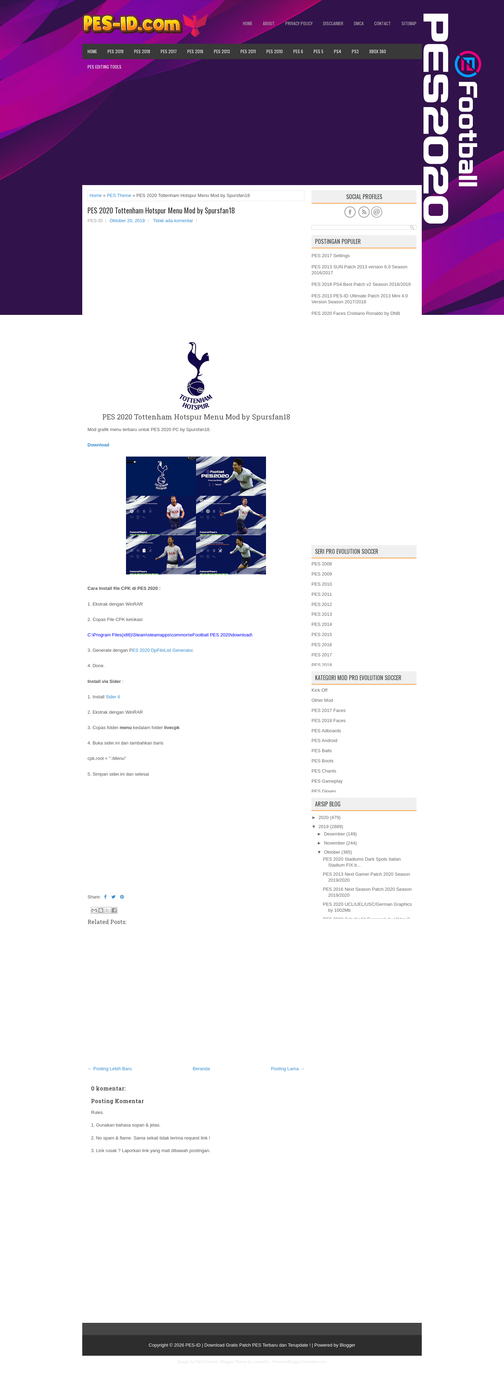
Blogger (347, 1345)
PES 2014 (322, 624)
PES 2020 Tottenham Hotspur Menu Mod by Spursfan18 (161, 210)
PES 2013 (222, 51)
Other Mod (322, 700)
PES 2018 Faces (329, 720)
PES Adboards (326, 730)
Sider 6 (113, 696)
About (269, 23)
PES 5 (318, 51)
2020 (323, 817)
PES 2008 (322, 563)
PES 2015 (322, 634)
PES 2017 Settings (331, 255)
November (334, 843)
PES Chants (324, 771)
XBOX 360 (377, 51)
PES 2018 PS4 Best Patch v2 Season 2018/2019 (361, 284)
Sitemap (408, 23)
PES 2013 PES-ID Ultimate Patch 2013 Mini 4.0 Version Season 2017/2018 (360, 298)
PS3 (355, 51)
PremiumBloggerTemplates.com (299, 1362)
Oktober (332, 852)
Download (98, 444)
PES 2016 (195, 51)
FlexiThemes (206, 1362)
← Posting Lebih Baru (110, 1068)
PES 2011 (248, 51)
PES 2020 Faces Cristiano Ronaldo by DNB (356, 313)
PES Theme (119, 195)
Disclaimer (333, 23)
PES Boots (323, 760)
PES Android (324, 740)
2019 (323, 826)
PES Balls (322, 750)
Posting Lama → (287, 1068)
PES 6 (298, 51)
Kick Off (319, 690)
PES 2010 (274, 51)
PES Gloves (324, 791)
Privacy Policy (299, 23)
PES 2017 (169, 51)
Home (247, 23)
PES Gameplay (327, 781)
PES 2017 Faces (329, 710)
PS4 (337, 51)
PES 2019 (115, 51)
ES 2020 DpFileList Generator (162, 650)
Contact (382, 23)
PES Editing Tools (104, 67)
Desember (334, 834)
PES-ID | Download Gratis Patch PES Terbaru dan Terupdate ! (248, 1345)
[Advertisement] (252, 130)
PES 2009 (322, 574)
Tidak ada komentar (173, 220)
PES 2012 (322, 604)
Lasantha (261, 1362)
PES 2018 (142, 51)
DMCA (359, 23)
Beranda (201, 1068)
